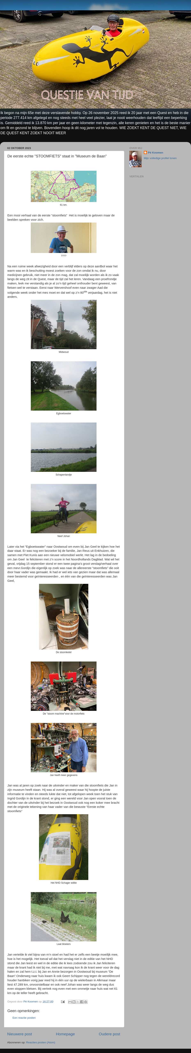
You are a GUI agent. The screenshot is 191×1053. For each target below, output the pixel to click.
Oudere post (109, 1034)
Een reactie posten (24, 1017)
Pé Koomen (155, 152)
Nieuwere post (19, 1034)
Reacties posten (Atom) (40, 1042)
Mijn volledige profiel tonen (160, 158)
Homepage (65, 1034)
